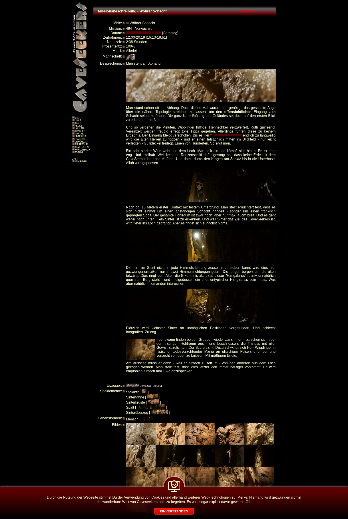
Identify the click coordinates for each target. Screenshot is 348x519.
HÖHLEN (79, 128)
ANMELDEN (81, 161)
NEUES (78, 126)
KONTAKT (80, 134)
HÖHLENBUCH (82, 150)
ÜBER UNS (80, 136)
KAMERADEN (82, 147)
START (78, 118)
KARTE (78, 123)
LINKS (78, 120)
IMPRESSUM (81, 144)
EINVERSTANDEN (174, 511)
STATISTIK (80, 139)
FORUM (79, 152)
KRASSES (80, 131)
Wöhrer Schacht (142, 23)
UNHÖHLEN (81, 142)
